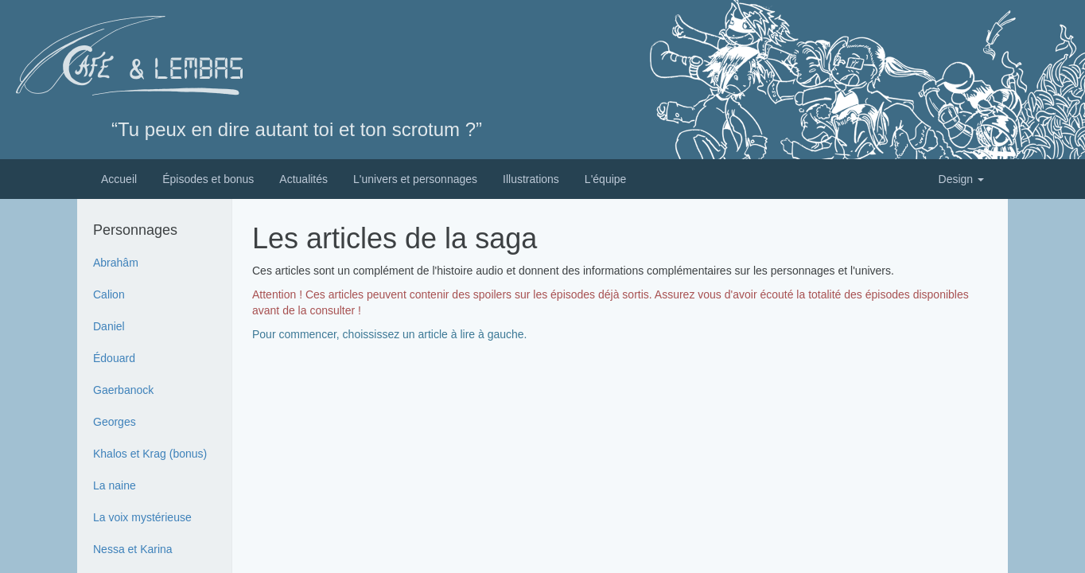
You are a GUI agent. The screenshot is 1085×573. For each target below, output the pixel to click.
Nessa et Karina (133, 549)
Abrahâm (115, 262)
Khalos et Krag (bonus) (150, 453)
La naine (114, 485)
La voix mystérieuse (142, 517)
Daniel (109, 326)
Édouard (114, 358)
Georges (114, 421)
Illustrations (531, 179)
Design (961, 179)
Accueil (119, 179)
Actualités (303, 179)
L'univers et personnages (415, 179)
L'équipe (606, 179)
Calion (109, 294)
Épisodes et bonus (208, 179)
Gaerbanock (123, 390)
